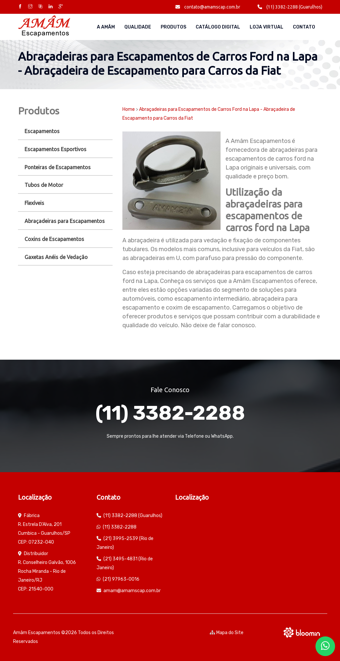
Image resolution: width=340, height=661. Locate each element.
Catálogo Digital (218, 27)
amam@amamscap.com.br (132, 590)
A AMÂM (106, 27)
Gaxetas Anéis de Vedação (56, 257)
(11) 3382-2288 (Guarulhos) (290, 7)
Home (128, 109)
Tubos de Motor (44, 185)
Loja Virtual (266, 27)
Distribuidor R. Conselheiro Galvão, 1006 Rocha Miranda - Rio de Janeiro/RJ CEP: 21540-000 (47, 571)
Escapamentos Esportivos (55, 149)
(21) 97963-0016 (121, 579)
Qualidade (137, 27)
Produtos (173, 27)
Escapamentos (42, 131)
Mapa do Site (226, 632)
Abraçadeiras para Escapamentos (65, 221)
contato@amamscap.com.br (207, 7)
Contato (304, 27)
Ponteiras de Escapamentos (58, 167)
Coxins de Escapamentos (54, 239)
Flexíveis (34, 203)
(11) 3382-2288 (170, 413)
